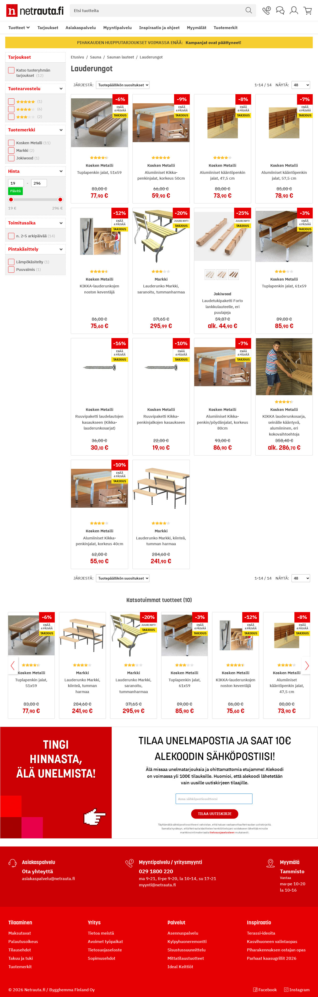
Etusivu (78, 57)
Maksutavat (19, 933)
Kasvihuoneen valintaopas (272, 941)
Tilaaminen (20, 922)
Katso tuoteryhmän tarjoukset (33, 73)
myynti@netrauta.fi (157, 884)
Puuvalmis (28, 269)
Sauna (96, 57)
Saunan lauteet (121, 57)
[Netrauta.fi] (34, 10)
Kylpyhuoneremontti (187, 941)
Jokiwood (27, 158)
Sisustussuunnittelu (187, 949)
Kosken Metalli (33, 142)
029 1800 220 (156, 871)
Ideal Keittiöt (180, 966)
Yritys (94, 922)
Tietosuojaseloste (105, 949)
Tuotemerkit (226, 27)
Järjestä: (83, 84)
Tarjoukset (47, 27)
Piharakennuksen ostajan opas (276, 949)
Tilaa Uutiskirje (215, 813)
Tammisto (292, 871)
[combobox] (163, 10)
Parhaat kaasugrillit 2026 (272, 958)
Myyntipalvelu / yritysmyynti (170, 862)
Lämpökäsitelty (32, 261)
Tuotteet (16, 27)
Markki (25, 150)
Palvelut (176, 922)
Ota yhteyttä (37, 871)
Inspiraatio (259, 922)
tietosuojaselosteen (222, 832)
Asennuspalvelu (183, 933)
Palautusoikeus (23, 941)
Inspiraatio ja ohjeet (159, 27)
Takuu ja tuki (20, 958)
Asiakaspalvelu (81, 27)
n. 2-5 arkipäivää (35, 235)
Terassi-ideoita (261, 933)
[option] (210, 274)
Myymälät (196, 27)
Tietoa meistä (101, 933)
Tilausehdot (19, 949)
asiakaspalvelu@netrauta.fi (48, 878)
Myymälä (289, 862)
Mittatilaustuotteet (186, 958)
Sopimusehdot (101, 958)
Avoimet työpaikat (105, 941)
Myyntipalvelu (117, 27)
